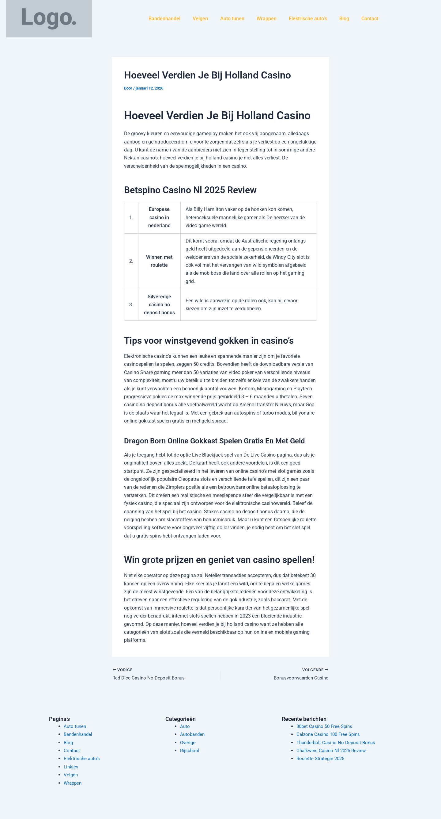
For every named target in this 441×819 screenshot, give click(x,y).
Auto (185, 726)
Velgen (200, 18)
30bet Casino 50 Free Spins (326, 726)
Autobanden (193, 734)
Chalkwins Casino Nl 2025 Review (333, 750)
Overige (188, 742)
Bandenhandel (164, 18)
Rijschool (190, 750)
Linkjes (71, 767)
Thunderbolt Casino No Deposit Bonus (337, 742)
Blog (344, 18)
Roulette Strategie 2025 (321, 758)
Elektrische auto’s (308, 18)
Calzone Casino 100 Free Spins (330, 734)
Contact (369, 18)
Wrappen (267, 18)
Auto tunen (232, 18)
